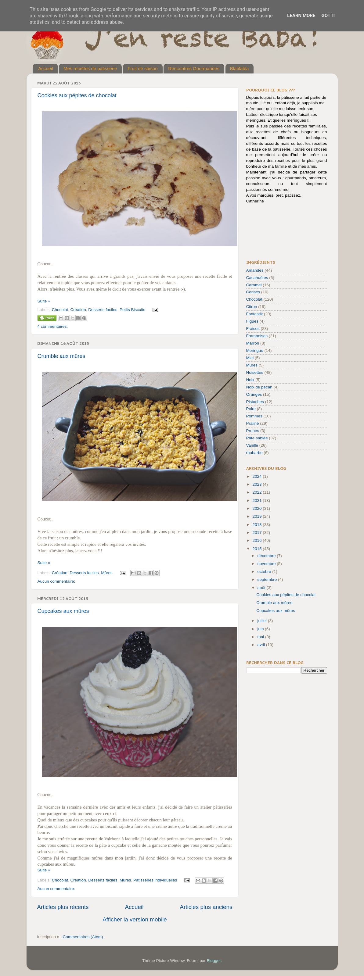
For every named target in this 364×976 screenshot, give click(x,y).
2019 (257, 516)
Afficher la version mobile (135, 919)
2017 (257, 532)
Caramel (254, 285)
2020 (257, 508)
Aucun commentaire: (56, 581)
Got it (328, 15)
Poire (251, 408)
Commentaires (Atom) (83, 937)
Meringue (254, 350)
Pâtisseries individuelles (155, 880)
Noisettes (254, 372)
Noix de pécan (259, 387)
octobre (265, 571)
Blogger (214, 960)
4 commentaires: (53, 326)
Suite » (44, 301)
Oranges (254, 394)
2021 (257, 500)
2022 (257, 492)
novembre (267, 563)
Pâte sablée (257, 438)
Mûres (107, 572)
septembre (268, 579)
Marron (252, 343)
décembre (267, 555)
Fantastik (254, 314)
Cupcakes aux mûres (63, 611)
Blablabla (239, 68)
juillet (263, 620)
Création (78, 309)
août (262, 587)
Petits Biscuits (132, 309)
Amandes (255, 270)
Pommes (254, 416)
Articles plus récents (63, 907)
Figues (252, 321)
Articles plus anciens (206, 907)
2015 (257, 548)
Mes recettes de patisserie (90, 68)
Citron (251, 306)
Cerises (253, 292)
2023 (257, 484)
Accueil (45, 68)
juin (261, 629)
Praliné (252, 423)
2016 (257, 540)
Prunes (252, 430)
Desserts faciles (102, 309)
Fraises (253, 328)
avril (262, 644)
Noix (250, 379)
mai (261, 637)
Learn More (301, 15)
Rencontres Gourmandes (193, 68)
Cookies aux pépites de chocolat (77, 95)
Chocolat (60, 309)
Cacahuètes (257, 277)
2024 (257, 476)
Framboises (257, 336)
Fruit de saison (142, 68)
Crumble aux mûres (61, 356)
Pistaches (255, 401)
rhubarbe (254, 452)
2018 (257, 524)
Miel (250, 358)
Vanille (252, 445)
